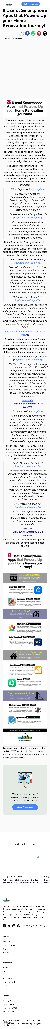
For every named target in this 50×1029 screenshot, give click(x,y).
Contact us (7, 986)
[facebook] (27, 33)
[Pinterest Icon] (18, 925)
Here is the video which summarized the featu (25, 333)
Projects (6, 941)
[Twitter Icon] (9, 925)
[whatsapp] (33, 33)
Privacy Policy (9, 1000)
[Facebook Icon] (4, 925)
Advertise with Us (10, 982)
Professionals (9, 945)
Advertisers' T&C (10, 1008)
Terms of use (8, 1004)
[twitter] (45, 33)
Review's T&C (9, 1011)
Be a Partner (8, 978)
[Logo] (8, 6)
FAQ (4, 971)
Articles (6, 952)
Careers (6, 975)
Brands (6, 949)
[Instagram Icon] (13, 925)
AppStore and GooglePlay (29, 217)
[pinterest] (39, 33)
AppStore (40, 189)
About (5, 967)
